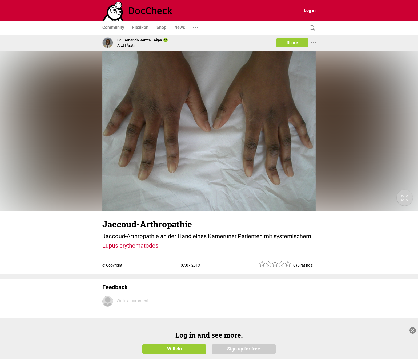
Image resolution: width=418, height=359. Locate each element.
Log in (310, 10)
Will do (174, 349)
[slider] (275, 266)
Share (292, 42)
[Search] (311, 28)
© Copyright (112, 265)
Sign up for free (243, 349)
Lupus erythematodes (130, 245)
